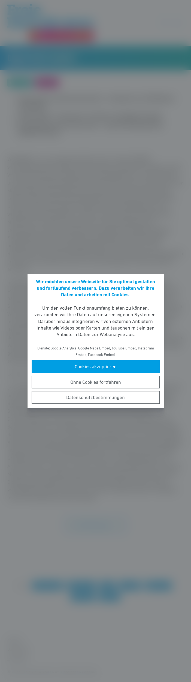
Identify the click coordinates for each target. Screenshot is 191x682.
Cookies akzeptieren (96, 367)
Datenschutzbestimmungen (95, 397)
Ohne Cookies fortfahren (95, 382)
